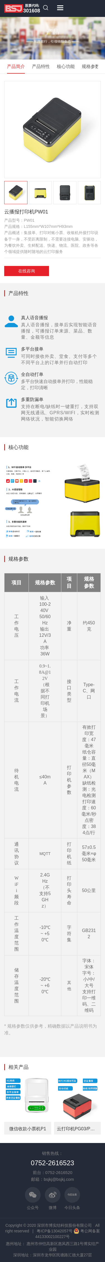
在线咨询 (26, 270)
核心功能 (66, 66)
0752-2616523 (52, 1163)
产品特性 (41, 66)
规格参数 (91, 66)
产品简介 (16, 66)
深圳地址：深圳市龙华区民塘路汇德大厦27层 (52, 1255)
